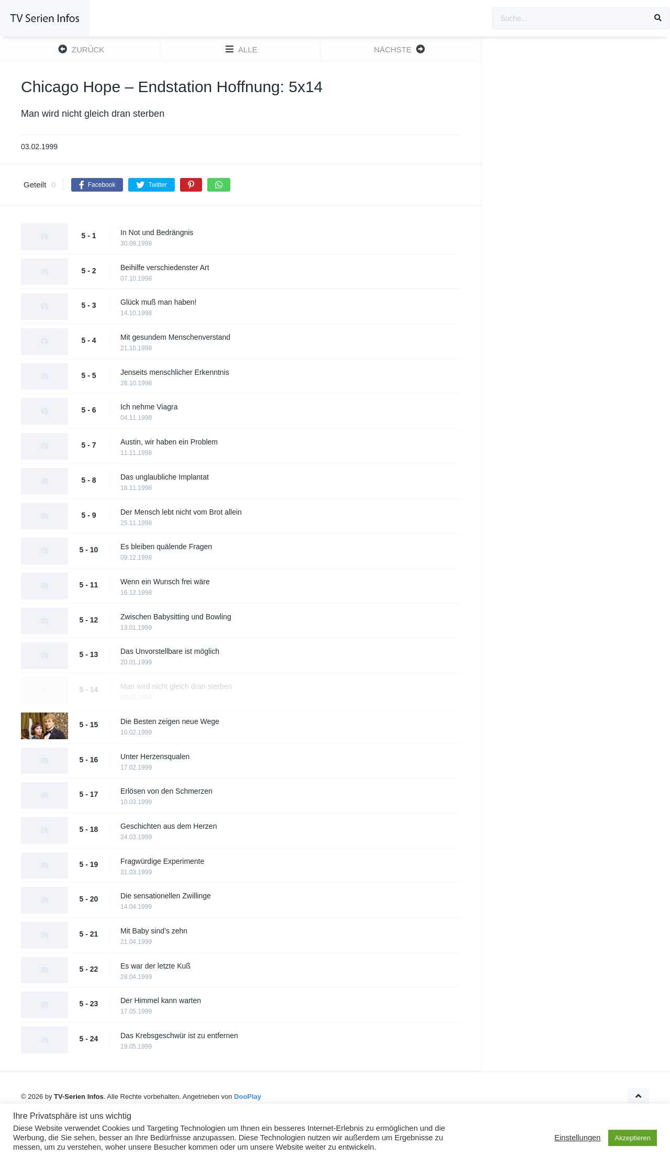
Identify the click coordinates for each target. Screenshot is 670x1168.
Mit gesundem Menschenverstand (175, 337)
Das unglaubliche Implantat (164, 477)
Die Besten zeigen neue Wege (169, 721)
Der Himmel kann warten (160, 1000)
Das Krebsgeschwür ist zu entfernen (179, 1035)
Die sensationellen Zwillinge (165, 896)
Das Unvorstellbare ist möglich (169, 651)
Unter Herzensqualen (154, 756)
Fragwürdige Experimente (162, 861)
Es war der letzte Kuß (155, 966)
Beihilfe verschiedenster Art (164, 267)
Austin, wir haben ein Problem (169, 442)
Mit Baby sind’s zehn (153, 931)
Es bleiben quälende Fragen (166, 546)
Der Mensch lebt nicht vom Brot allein (181, 512)
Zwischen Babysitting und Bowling (175, 617)
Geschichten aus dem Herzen (168, 826)
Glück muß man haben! (158, 302)
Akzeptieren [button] (633, 1138)
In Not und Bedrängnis (156, 232)
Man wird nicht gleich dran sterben (176, 686)
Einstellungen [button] (577, 1137)
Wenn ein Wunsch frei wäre (165, 581)
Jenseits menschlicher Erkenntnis (174, 372)
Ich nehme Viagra (148, 407)
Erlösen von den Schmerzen (166, 791)
